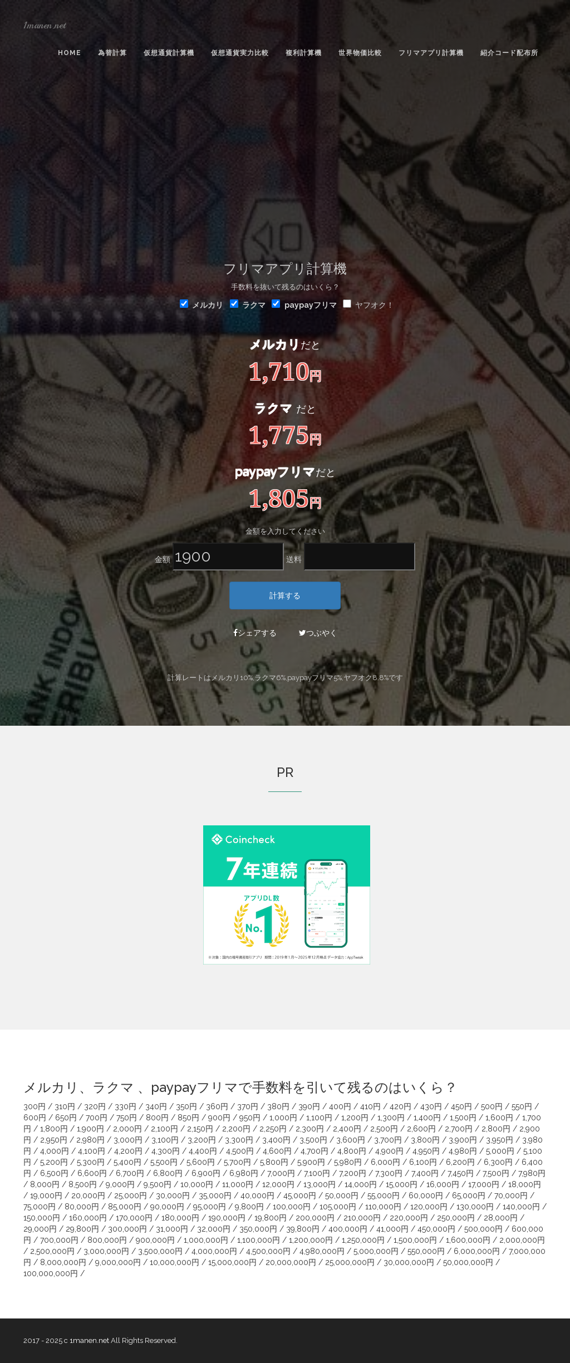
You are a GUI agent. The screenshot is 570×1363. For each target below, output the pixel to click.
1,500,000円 (415, 1240)
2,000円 (127, 1128)
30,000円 (173, 1195)
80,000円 (82, 1206)
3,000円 (128, 1139)
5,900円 (311, 1162)
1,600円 (499, 1117)
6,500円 (54, 1173)
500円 (492, 1106)
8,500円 (82, 1184)
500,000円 (483, 1228)
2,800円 (495, 1128)
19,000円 (46, 1195)
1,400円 (427, 1117)
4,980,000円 (322, 1251)
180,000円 (180, 1217)
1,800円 (54, 1128)
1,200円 (354, 1117)
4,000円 (54, 1151)
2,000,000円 (522, 1240)
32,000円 (213, 1228)
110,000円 (383, 1206)
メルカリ (201, 304)
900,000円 (155, 1240)
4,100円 (91, 1151)
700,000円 (59, 1240)
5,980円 (348, 1162)
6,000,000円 (477, 1251)
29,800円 (82, 1228)
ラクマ (248, 304)
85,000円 (124, 1206)
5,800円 (274, 1162)
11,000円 (237, 1184)
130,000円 (475, 1206)
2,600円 (421, 1128)
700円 (96, 1117)
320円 (95, 1106)
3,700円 (388, 1139)
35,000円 (215, 1195)
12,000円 (278, 1184)
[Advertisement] (285, 162)
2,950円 (53, 1139)
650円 (66, 1117)
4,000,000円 (214, 1251)
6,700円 (130, 1173)
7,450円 (461, 1173)
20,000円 (88, 1195)
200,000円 (315, 1217)
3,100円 (165, 1139)
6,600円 (92, 1173)
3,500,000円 (160, 1251)
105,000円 (338, 1206)
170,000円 (134, 1217)
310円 (65, 1106)
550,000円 (426, 1251)
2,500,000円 (52, 1251)
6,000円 (385, 1162)
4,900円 (389, 1151)
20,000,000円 (291, 1262)
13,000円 (319, 1184)
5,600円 (200, 1162)
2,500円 (384, 1128)
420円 (400, 1106)
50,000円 (341, 1195)
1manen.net (44, 25)
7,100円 (317, 1173)
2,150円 (200, 1128)
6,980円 (243, 1173)
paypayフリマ (310, 305)
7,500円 (496, 1173)
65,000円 (468, 1195)
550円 (522, 1106)
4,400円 (203, 1151)
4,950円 (426, 1151)
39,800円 (303, 1228)
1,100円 (319, 1117)
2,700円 (459, 1128)
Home (69, 53)
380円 (278, 1106)
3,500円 (313, 1139)
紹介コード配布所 (509, 53)
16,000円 (442, 1184)
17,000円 (483, 1184)
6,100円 (423, 1162)
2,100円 (164, 1128)
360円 (217, 1106)
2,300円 (310, 1128)
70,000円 (511, 1195)
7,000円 (281, 1173)
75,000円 (39, 1206)
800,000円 (107, 1240)
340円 (156, 1106)
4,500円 (240, 1151)
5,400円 (127, 1162)
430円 (431, 1106)
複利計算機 (304, 53)
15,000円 (401, 1184)
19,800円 (270, 1217)
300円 (34, 1106)
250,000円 (456, 1217)
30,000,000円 (409, 1262)
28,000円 (501, 1217)
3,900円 (463, 1139)
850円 (188, 1117)
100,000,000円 (50, 1273)
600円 (34, 1117)
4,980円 (463, 1151)
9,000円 (120, 1184)
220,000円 (409, 1217)
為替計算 (112, 53)
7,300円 (388, 1173)
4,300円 (165, 1151)
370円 (247, 1106)
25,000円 (130, 1195)
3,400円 (276, 1139)
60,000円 (426, 1195)
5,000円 (500, 1151)
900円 (219, 1117)
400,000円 (347, 1228)
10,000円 (196, 1184)
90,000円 (167, 1206)
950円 (250, 1117)
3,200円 (202, 1139)
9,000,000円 (118, 1262)
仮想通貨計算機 (169, 53)
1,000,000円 (206, 1240)
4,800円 (351, 1151)
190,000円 (226, 1217)
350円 (186, 1106)
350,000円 (258, 1228)
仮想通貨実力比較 (240, 53)
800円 (157, 1117)
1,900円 (90, 1128)
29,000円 (40, 1228)
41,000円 (392, 1228)
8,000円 (45, 1184)
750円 (126, 1117)
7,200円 (352, 1173)
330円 (125, 1106)
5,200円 (54, 1162)
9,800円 (249, 1206)
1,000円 (283, 1117)
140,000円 (521, 1206)
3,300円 (239, 1139)
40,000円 (257, 1195)
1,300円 (391, 1117)
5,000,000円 (376, 1251)
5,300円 (91, 1162)
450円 (461, 1106)
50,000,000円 (468, 1262)
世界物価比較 (360, 53)
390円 (309, 1106)
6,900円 (205, 1173)
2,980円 (90, 1139)
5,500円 (164, 1162)
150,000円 (41, 1217)
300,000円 (127, 1228)
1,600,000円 (468, 1240)
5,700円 (237, 1162)
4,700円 (314, 1151)
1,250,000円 (363, 1240)
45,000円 (299, 1195)
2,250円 (273, 1128)
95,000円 (209, 1206)
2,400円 (347, 1128)
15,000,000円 (232, 1262)
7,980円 (532, 1173)
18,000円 (524, 1184)
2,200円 (236, 1128)
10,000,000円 (174, 1262)
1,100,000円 (258, 1240)
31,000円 (172, 1228)
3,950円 (499, 1139)
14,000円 (361, 1184)
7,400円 (425, 1173)
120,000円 (429, 1206)
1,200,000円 (311, 1240)
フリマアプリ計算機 (431, 53)
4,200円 (128, 1151)
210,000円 (362, 1217)
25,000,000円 (350, 1262)
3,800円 (425, 1139)
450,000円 (436, 1228)
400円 (340, 1106)
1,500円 (463, 1117)
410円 (370, 1106)
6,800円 (168, 1173)
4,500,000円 (268, 1251)
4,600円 (277, 1151)
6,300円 (498, 1162)
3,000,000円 (106, 1251)
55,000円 (383, 1195)
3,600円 (350, 1139)
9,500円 (157, 1184)
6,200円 (460, 1162)
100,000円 (292, 1206)
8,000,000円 (63, 1262)
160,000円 (88, 1217)
